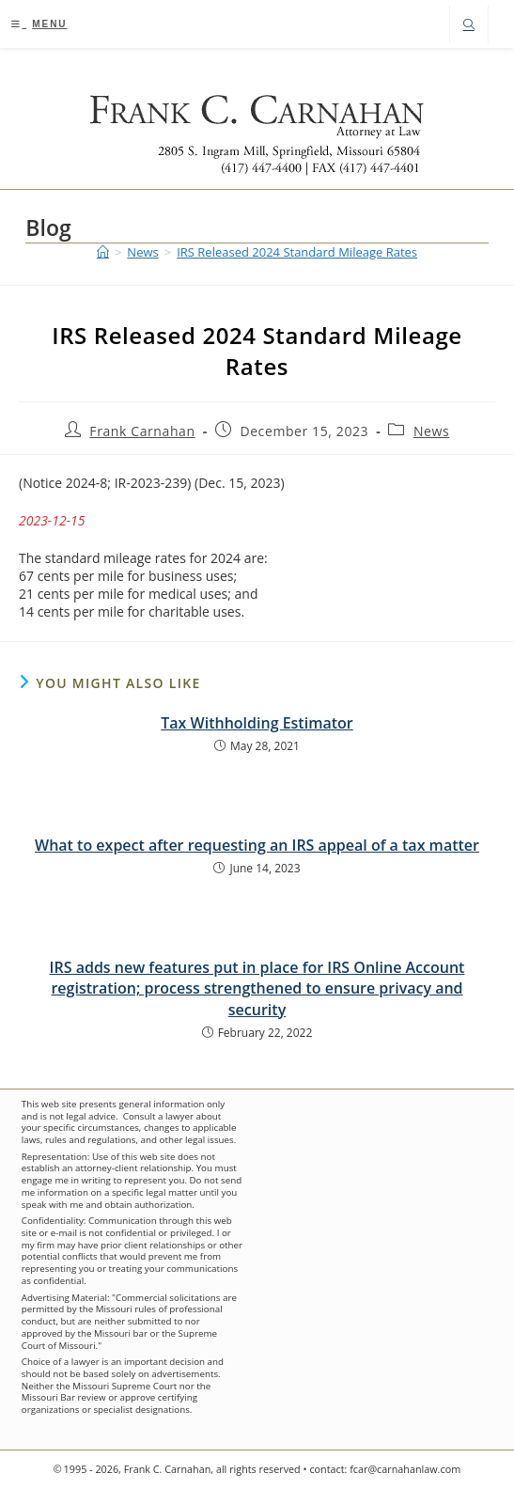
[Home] (103, 251)
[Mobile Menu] (39, 24)
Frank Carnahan (142, 431)
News (431, 431)
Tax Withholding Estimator (256, 723)
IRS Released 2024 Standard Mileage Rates (297, 251)
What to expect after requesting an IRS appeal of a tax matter (257, 845)
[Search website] (469, 26)
